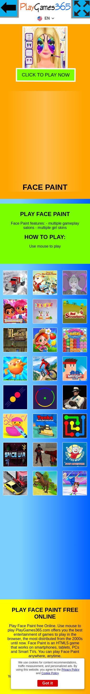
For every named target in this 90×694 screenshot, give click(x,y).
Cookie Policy (50, 673)
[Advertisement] (44, 135)
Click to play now (45, 75)
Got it (47, 683)
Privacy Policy (70, 669)
